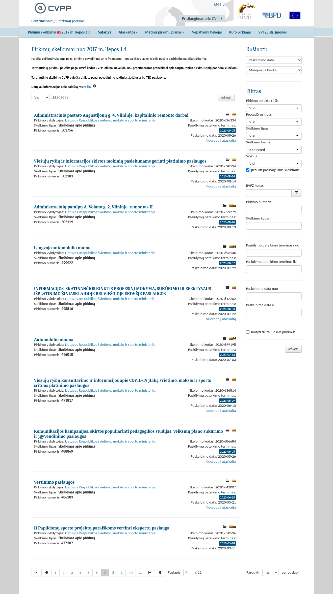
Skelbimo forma (258, 142)
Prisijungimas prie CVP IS (202, 18)
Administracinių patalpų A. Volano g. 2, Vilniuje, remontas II (93, 206)
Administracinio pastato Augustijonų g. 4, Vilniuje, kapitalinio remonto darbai (111, 115)
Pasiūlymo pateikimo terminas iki (271, 261)
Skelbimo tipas (257, 128)
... (140, 572)
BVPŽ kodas (255, 185)
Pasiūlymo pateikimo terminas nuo (272, 245)
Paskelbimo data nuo (262, 288)
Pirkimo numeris (258, 202)
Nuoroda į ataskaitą (221, 140)
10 (131, 572)
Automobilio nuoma (54, 339)
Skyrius (251, 156)
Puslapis (174, 572)
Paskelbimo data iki (260, 305)
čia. (89, 87)
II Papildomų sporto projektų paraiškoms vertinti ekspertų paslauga (102, 527)
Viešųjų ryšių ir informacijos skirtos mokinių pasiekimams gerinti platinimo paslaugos (120, 161)
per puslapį (290, 572)
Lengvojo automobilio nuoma (63, 247)
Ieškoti (226, 97)
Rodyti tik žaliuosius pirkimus (270, 332)
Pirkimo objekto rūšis (262, 100)
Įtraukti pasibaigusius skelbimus (273, 170)
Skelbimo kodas (258, 218)
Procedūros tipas (259, 114)
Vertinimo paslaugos (54, 482)
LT (224, 4)
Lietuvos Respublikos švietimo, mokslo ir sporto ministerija (110, 120)
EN (216, 4)
